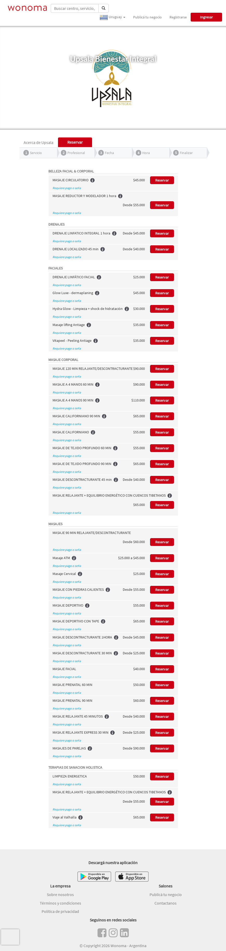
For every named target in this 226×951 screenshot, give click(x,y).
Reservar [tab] (75, 142)
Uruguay (112, 17)
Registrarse (178, 17)
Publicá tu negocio (147, 17)
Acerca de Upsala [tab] (38, 142)
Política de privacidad (60, 911)
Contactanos (165, 903)
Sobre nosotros (60, 894)
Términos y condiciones (60, 903)
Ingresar (206, 17)
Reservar (162, 180)
